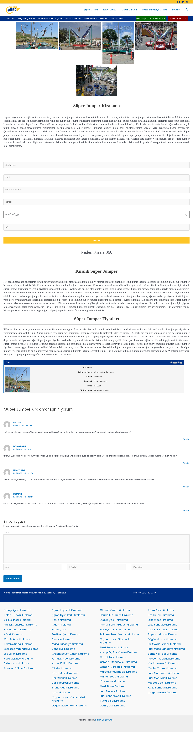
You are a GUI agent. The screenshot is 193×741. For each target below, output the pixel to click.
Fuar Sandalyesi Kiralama (115, 704)
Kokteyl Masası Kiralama (115, 636)
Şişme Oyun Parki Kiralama (68, 621)
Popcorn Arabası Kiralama (164, 666)
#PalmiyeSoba (45, 18)
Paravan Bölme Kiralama (19, 676)
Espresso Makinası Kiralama (21, 656)
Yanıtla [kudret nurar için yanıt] (186, 489)
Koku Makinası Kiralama (18, 666)
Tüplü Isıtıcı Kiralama (112, 709)
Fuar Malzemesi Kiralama (163, 681)
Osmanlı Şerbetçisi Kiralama (117, 674)
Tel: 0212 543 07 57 (177, 18)
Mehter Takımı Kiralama (162, 676)
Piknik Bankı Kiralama (112, 694)
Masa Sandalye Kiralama (67, 651)
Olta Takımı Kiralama (17, 646)
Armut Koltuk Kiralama (65, 671)
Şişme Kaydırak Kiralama (67, 616)
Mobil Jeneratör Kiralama (163, 671)
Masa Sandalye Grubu (156, 9)
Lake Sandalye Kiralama (162, 631)
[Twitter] (182, 2)
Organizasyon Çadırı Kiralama (70, 661)
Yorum (7, 535)
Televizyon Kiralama (16, 671)
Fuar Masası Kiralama (113, 699)
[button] (187, 10)
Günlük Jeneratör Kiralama (20, 631)
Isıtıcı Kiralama (61, 701)
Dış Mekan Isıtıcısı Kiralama (164, 651)
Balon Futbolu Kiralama (18, 621)
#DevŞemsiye (116, 18)
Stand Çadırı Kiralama (65, 696)
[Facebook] (178, 2)
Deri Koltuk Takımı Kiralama (116, 621)
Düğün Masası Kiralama (162, 646)
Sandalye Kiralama (63, 656)
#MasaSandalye (72, 18)
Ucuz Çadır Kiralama (112, 714)
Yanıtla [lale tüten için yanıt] (186, 513)
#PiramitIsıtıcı (90, 18)
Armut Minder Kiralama (66, 666)
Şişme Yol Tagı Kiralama (162, 661)
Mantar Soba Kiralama (114, 684)
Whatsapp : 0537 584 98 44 (150, 18)
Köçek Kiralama (13, 641)
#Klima (103, 18)
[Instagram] (187, 2)
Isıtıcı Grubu (114, 9)
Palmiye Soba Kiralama (18, 651)
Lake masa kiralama (160, 626)
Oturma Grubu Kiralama (115, 616)
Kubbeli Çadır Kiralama (162, 691)
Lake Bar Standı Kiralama (163, 636)
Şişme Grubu (97, 9)
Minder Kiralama (62, 676)
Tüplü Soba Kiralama (161, 616)
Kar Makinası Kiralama (17, 636)
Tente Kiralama (61, 626)
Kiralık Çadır (59, 636)
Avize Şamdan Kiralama (162, 696)
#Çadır (58, 18)
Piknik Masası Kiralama (114, 655)
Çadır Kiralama (61, 631)
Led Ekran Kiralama (15, 661)
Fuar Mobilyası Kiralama (162, 686)
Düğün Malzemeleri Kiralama (69, 714)
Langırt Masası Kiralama (162, 701)
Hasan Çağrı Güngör (104, 728)
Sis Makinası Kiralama (17, 626)
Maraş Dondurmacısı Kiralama (118, 679)
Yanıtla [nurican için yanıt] (186, 441)
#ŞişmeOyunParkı (26, 18)
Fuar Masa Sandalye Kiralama (166, 656)
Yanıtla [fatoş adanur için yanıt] (186, 465)
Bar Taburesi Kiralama (65, 691)
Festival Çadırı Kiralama (66, 641)
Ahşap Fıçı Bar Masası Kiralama (119, 659)
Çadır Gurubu (132, 9)
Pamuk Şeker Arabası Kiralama (119, 631)
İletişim (177, 9)
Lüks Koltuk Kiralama (112, 689)
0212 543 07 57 (148, 598)
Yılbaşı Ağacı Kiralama (17, 616)
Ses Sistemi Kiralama (161, 621)
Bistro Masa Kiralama (65, 681)
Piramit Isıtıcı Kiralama (113, 664)
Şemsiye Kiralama (63, 646)
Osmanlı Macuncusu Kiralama (118, 669)
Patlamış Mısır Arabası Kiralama (119, 641)
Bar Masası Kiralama (64, 686)
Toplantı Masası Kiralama (163, 641)
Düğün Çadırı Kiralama (114, 626)
